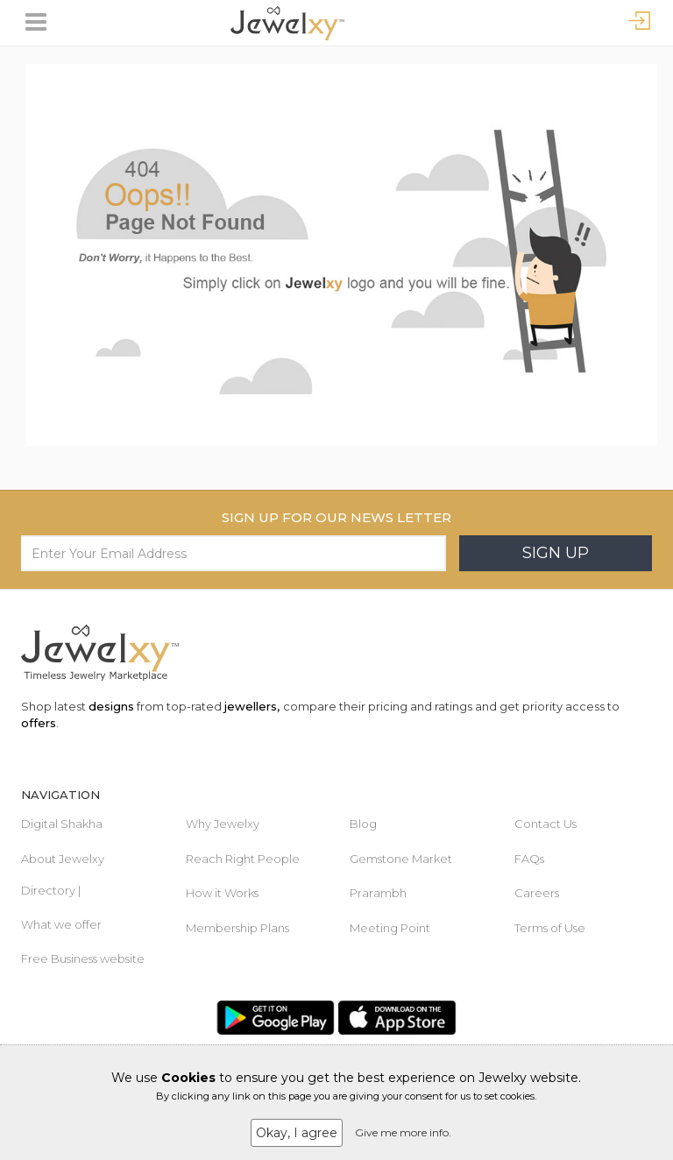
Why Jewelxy (222, 824)
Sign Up (555, 552)
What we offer (61, 924)
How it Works (222, 893)
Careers (536, 893)
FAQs (529, 859)
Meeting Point (390, 928)
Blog (363, 824)
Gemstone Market (401, 859)
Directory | (51, 890)
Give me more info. (403, 1132)
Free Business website (83, 958)
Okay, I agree (296, 1133)
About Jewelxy (62, 859)
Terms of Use (549, 928)
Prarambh (378, 893)
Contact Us (545, 824)
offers (38, 723)
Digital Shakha (62, 824)
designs (111, 706)
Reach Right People (243, 859)
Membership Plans (237, 928)
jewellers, (252, 706)
